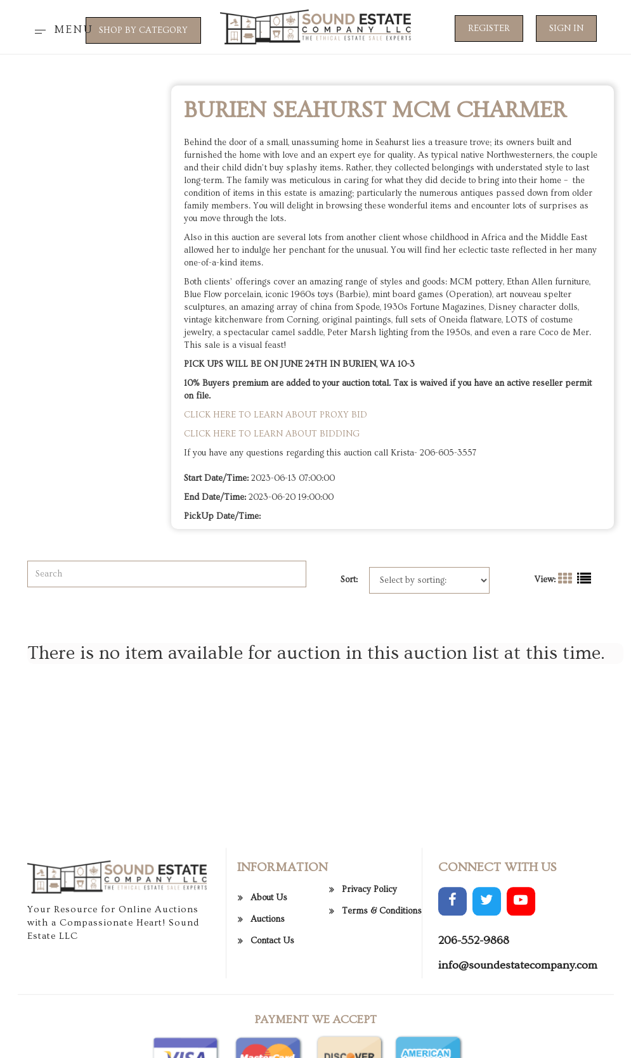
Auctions (267, 969)
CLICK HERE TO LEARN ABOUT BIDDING (272, 434)
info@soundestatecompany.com (517, 1015)
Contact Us (272, 990)
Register (489, 28)
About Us (268, 947)
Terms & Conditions (382, 961)
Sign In (566, 28)
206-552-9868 (473, 990)
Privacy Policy (369, 939)
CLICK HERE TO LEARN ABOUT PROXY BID (275, 415)
